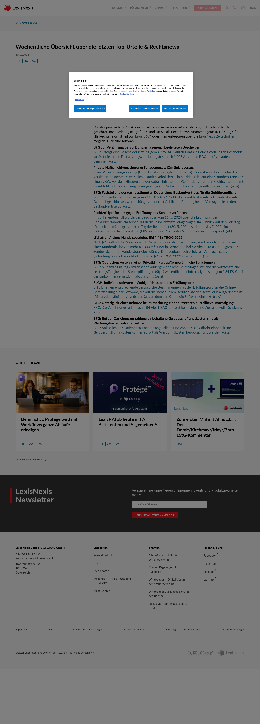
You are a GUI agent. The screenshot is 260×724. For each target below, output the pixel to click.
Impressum (79, 100)
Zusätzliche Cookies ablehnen (144, 108)
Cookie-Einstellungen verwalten (90, 108)
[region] (131, 95)
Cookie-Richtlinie (127, 94)
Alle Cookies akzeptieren (175, 108)
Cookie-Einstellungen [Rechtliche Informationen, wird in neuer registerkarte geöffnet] (149, 91)
